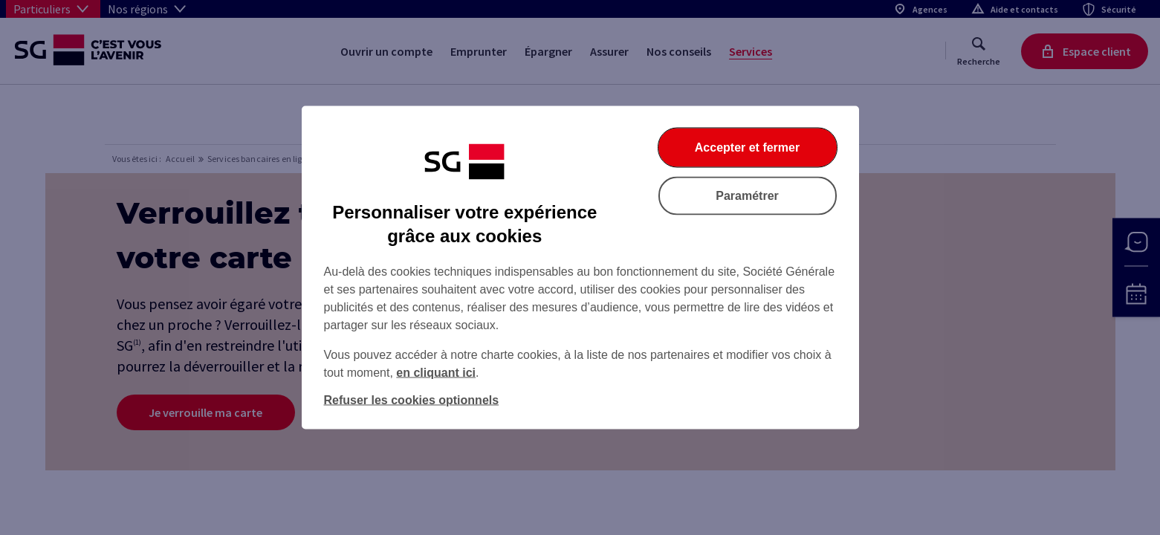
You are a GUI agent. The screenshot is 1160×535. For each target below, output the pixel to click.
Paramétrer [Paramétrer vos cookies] (747, 195)
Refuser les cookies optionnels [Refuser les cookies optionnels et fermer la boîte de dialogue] (411, 400)
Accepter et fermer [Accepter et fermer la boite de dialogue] (747, 147)
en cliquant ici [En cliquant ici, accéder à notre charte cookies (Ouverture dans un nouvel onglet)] (436, 372)
